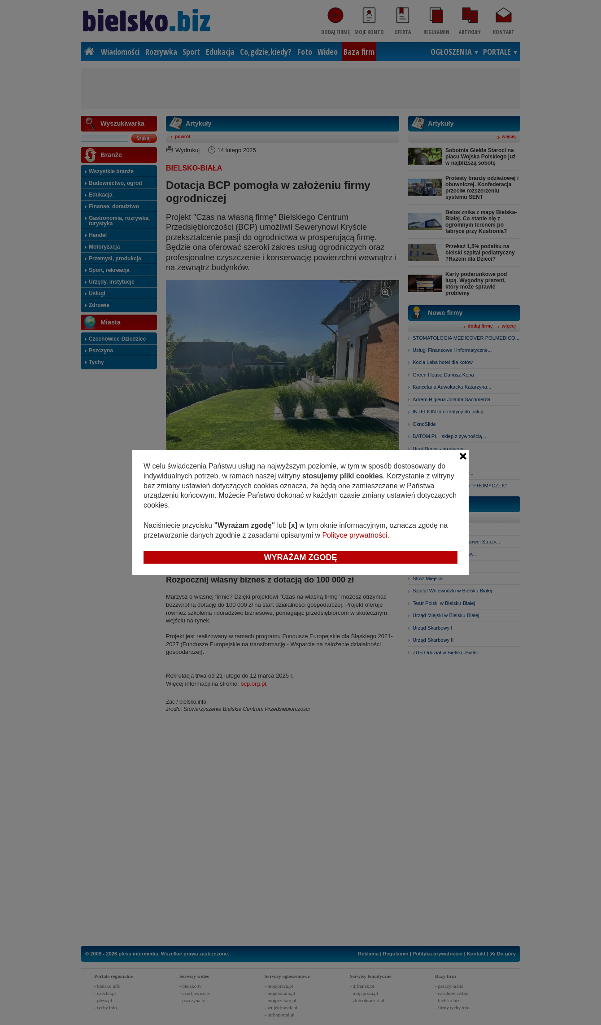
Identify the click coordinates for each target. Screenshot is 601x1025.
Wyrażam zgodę (300, 557)
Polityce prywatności (354, 535)
